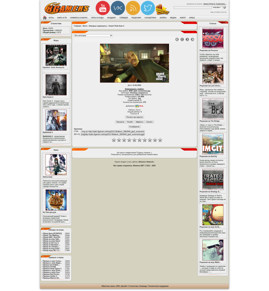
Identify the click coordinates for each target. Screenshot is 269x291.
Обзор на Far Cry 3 (51, 243)
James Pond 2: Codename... (214, 4)
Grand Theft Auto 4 (116, 26)
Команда (143, 286)
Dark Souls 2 (48, 97)
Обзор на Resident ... (51, 245)
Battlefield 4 (48, 132)
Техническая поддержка (158, 286)
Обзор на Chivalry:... (51, 247)
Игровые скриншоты (98, 26)
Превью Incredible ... (51, 265)
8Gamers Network (146, 162)
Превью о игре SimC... (52, 270)
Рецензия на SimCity (208, 156)
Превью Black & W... (51, 278)
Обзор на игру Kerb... (52, 249)
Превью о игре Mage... (52, 263)
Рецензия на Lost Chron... (210, 86)
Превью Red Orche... (51, 274)
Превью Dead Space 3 (52, 269)
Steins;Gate (47, 177)
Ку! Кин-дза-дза (49, 212)
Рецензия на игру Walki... (210, 262)
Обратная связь (108, 286)
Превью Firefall (49, 267)
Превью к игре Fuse (51, 272)
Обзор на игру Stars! (51, 241)
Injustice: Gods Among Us (53, 67)
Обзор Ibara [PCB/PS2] (52, 233)
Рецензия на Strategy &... (210, 192)
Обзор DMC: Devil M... (52, 237)
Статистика (133, 286)
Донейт (124, 286)
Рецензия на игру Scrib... (210, 227)
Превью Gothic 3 (50, 276)
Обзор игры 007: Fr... (51, 250)
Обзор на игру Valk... (51, 239)
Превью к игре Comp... (52, 261)
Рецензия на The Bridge (210, 121)
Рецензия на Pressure (209, 50)
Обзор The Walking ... (52, 235)
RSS (118, 286)
